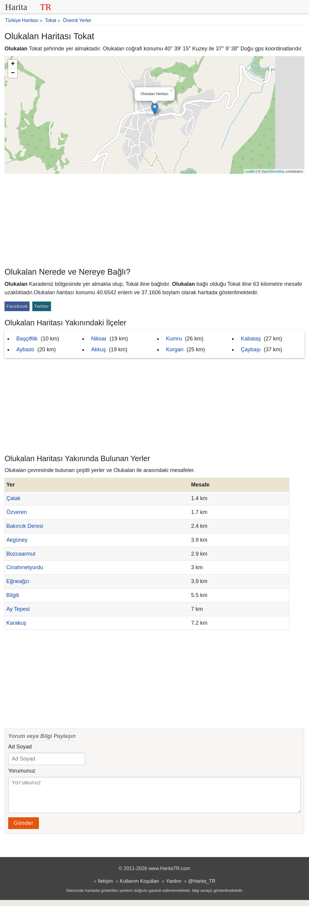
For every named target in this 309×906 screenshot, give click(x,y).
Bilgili (12, 595)
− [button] (13, 73)
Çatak (13, 498)
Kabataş (251, 339)
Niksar (99, 339)
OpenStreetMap (273, 171)
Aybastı (25, 349)
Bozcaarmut (20, 554)
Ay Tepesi (18, 609)
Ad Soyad (20, 747)
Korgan (174, 349)
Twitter (41, 306)
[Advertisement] (154, 219)
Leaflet (250, 171)
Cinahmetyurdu (24, 567)
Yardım (173, 887)
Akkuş (98, 349)
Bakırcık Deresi (24, 526)
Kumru (174, 339)
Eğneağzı (17, 581)
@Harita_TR (201, 887)
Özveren (16, 512)
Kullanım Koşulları (139, 887)
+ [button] (13, 64)
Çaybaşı (251, 349)
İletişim (105, 887)
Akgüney (16, 540)
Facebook (17, 306)
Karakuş (16, 623)
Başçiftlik (27, 339)
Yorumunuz (21, 771)
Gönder (23, 829)
